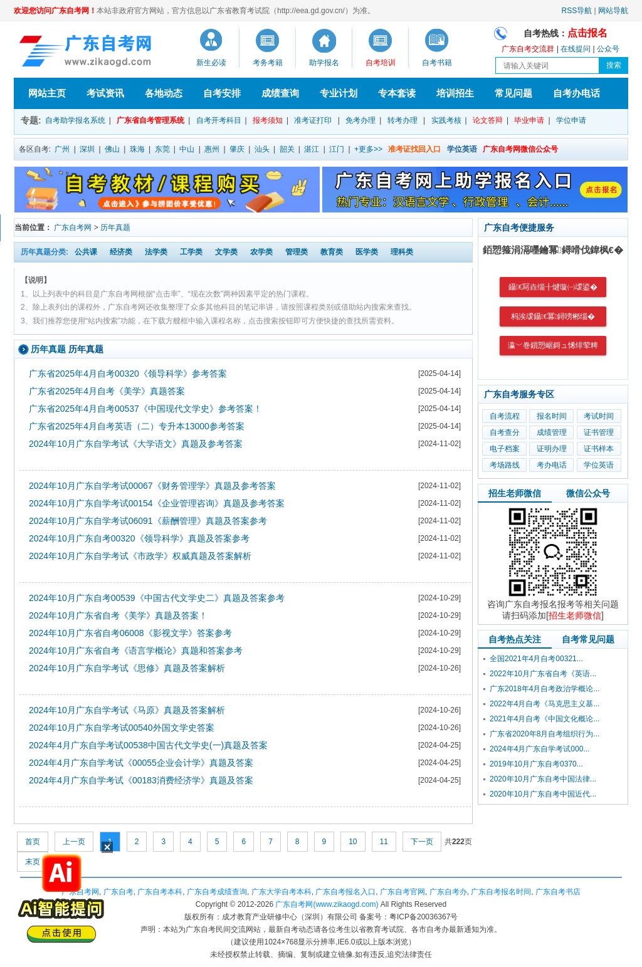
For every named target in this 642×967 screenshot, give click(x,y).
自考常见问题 (588, 639)
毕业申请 (529, 120)
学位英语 (599, 465)
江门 (336, 149)
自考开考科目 (218, 120)
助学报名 (324, 62)
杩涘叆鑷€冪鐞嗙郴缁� (553, 316)
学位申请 (571, 120)
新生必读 (211, 62)
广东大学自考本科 (281, 891)
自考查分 (505, 432)
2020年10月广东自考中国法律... (543, 779)
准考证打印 (313, 120)
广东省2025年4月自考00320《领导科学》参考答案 (128, 374)
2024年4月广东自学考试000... (539, 749)
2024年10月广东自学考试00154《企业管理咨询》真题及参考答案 (157, 503)
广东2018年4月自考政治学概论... (544, 688)
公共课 (86, 252)
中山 (186, 149)
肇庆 (237, 149)
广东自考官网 (402, 891)
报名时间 (552, 416)
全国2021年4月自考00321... (536, 658)
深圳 (87, 149)
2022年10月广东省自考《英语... (543, 673)
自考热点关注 (514, 639)
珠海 (137, 149)
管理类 (296, 252)
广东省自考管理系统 (150, 120)
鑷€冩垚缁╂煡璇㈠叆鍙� (552, 287)
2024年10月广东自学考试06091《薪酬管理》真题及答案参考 (148, 521)
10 (353, 841)
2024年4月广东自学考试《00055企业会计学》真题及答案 (141, 763)
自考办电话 (576, 93)
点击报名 (587, 33)
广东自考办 (448, 891)
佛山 (112, 149)
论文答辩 (488, 120)
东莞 (162, 149)
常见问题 (513, 93)
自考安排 (222, 93)
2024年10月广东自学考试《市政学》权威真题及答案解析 (140, 556)
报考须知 (268, 120)
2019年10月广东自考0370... (536, 764)
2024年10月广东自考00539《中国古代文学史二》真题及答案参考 (157, 598)
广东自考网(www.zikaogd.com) (326, 904)
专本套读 (397, 93)
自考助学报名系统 (75, 120)
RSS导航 (577, 10)
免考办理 (360, 120)
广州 (62, 149)
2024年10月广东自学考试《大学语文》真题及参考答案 (136, 444)
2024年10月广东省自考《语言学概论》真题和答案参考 (136, 651)
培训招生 (455, 93)
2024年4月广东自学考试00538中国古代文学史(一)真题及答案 (148, 745)
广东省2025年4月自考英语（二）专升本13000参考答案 (137, 426)
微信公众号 (588, 493)
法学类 (156, 252)
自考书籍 (437, 62)
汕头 (262, 149)
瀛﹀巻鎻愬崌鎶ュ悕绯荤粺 (553, 345)
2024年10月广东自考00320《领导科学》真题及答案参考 (139, 538)
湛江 (311, 149)
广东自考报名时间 (501, 891)
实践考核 (446, 120)
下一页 (422, 841)
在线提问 (575, 48)
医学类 (366, 252)
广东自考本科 (159, 891)
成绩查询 (280, 93)
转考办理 (402, 120)
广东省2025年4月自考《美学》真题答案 (107, 391)
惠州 (211, 149)
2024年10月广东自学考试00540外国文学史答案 (121, 728)
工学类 (191, 252)
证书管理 (599, 432)
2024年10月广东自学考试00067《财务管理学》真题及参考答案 (152, 486)
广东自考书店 (558, 891)
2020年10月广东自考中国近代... (543, 794)
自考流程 (505, 416)
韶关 (287, 149)
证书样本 (599, 448)
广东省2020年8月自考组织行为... (544, 733)
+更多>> (368, 149)
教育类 (331, 252)
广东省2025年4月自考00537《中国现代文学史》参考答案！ (145, 409)
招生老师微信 (514, 493)
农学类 (261, 252)
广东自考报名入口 (345, 891)
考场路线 (505, 465)
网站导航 (613, 10)
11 (384, 841)
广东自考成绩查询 (217, 891)
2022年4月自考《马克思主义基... (544, 703)
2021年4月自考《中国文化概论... (544, 718)
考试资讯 (105, 93)
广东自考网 (73, 227)
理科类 (402, 252)
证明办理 (552, 448)
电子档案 (505, 448)
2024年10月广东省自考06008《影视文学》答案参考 (130, 633)
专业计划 (338, 93)
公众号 (608, 48)
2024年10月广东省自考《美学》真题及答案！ (118, 615)
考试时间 (599, 416)
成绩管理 (552, 432)
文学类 (226, 252)
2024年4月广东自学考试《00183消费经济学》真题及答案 (141, 780)
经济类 (121, 252)
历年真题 (115, 227)
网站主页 (47, 93)
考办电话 (552, 465)
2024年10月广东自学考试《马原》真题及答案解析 (127, 710)
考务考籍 (268, 62)
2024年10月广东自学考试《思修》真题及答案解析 (127, 668)
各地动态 (163, 93)
